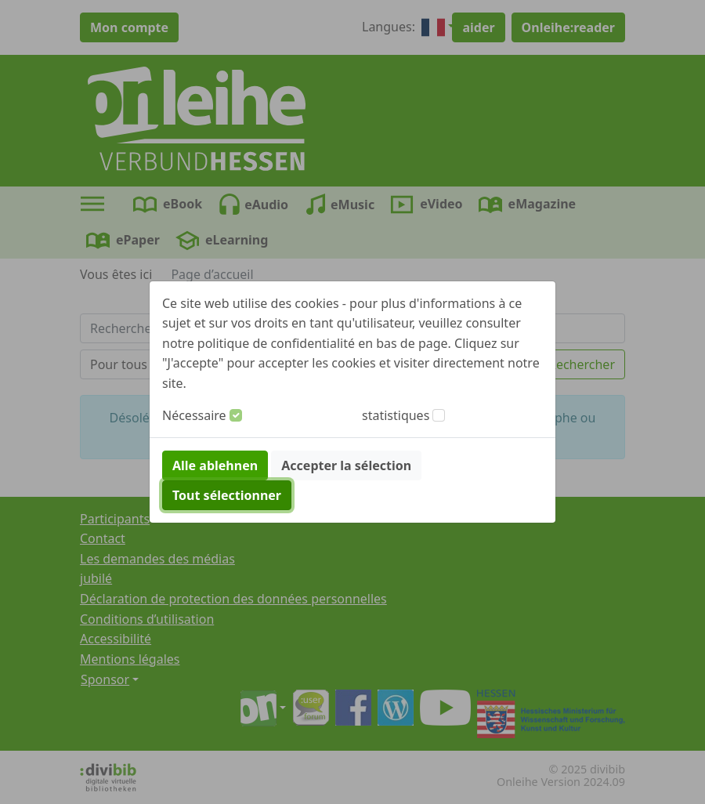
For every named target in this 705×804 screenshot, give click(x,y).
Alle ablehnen (215, 465)
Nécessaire (194, 415)
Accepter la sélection (346, 465)
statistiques (395, 415)
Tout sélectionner (226, 495)
